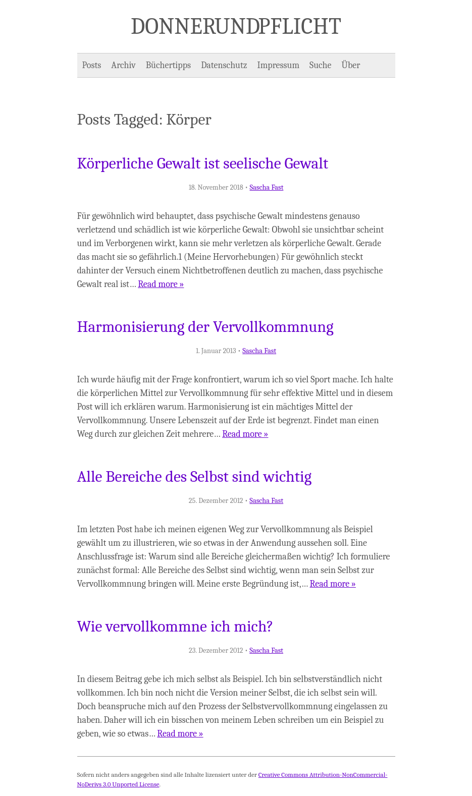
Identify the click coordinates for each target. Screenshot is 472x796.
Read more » (161, 284)
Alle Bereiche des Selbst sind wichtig (194, 477)
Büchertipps (168, 65)
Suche (320, 65)
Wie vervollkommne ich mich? (175, 626)
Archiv (123, 65)
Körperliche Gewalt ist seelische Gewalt (203, 163)
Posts (91, 65)
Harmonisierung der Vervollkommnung (205, 327)
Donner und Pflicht (236, 26)
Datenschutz (224, 65)
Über (351, 65)
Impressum (278, 65)
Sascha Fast (267, 187)
